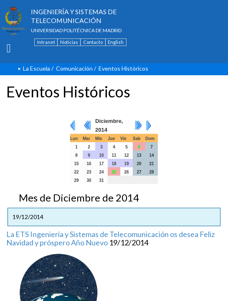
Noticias (69, 42)
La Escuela (36, 68)
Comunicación (74, 68)
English (116, 42)
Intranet (46, 42)
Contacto (93, 42)
